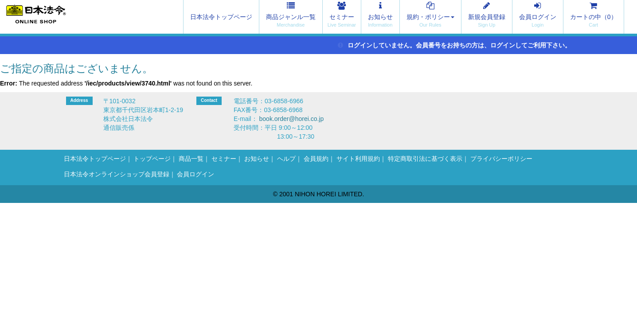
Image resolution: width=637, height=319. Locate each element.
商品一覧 (191, 158)
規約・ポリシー (430, 16)
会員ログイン (537, 16)
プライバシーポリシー (501, 158)
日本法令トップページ (221, 16)
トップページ (152, 158)
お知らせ (380, 16)
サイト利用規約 (358, 158)
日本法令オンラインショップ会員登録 (116, 174)
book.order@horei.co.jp (291, 118)
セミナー (341, 16)
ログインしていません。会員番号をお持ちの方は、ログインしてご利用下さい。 (454, 45)
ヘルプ (286, 158)
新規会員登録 (486, 16)
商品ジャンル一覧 (291, 16)
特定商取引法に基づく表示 (425, 158)
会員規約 (316, 158)
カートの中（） (593, 16)
